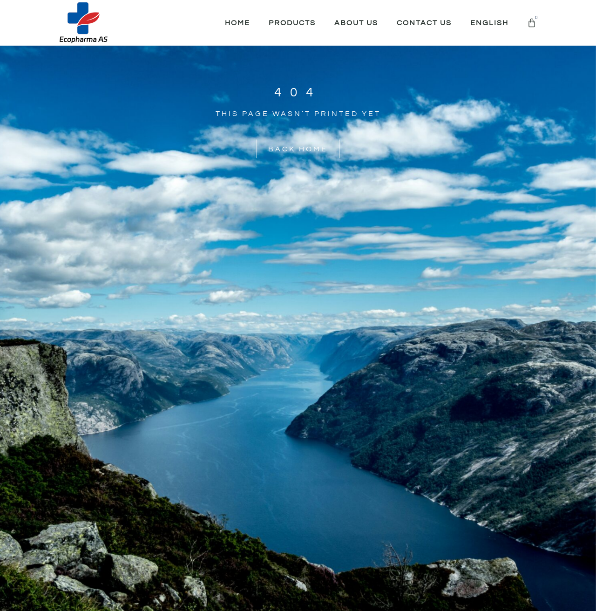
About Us (356, 23)
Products (292, 23)
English (489, 23)
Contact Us (424, 23)
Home (237, 23)
